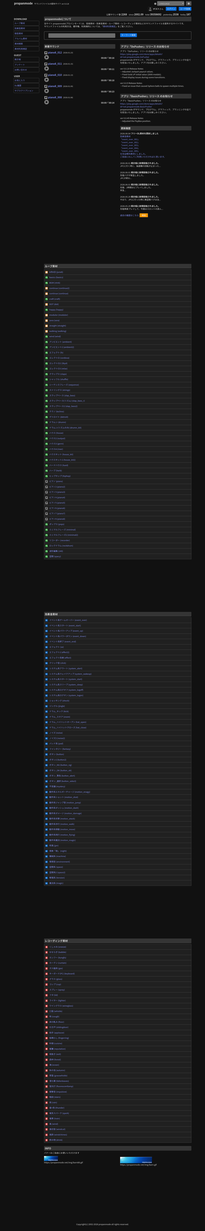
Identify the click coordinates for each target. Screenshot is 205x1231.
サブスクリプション (24, 90)
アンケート (20, 64)
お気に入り (20, 80)
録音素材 (19, 33)
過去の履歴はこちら (129, 215)
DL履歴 (18, 85)
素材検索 (19, 43)
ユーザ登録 (185, 8)
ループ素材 (20, 23)
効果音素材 (20, 28)
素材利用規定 (21, 48)
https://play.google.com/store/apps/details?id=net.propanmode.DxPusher (141, 55)
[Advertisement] (117, 242)
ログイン (171, 8)
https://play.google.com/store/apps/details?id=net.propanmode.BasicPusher (141, 105)
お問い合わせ (21, 69)
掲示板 (18, 59)
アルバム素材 (21, 38)
